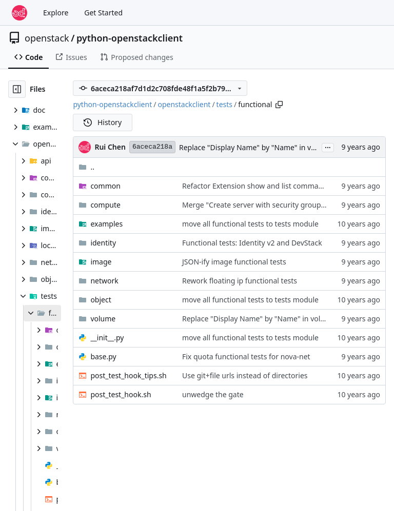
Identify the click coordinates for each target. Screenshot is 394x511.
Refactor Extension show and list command (254, 186)
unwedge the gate (213, 394)
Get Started (103, 12)
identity (103, 243)
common (105, 186)
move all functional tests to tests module (250, 224)
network (104, 280)
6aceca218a (152, 147)
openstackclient (183, 104)
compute (105, 205)
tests (224, 104)
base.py (103, 356)
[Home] (19, 13)
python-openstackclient (129, 38)
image (100, 262)
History (103, 122)
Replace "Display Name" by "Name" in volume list (261, 147)
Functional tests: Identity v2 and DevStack (252, 243)
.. (86, 167)
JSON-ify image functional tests (234, 262)
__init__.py (107, 337)
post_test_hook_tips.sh (128, 375)
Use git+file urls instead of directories (245, 375)
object (100, 299)
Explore (55, 12)
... (328, 146)
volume (102, 318)
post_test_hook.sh (120, 394)
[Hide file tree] (17, 89)
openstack (47, 38)
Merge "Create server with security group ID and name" (275, 205)
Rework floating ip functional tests (239, 280)
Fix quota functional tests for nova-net (246, 356)
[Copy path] (279, 104)
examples (106, 224)
